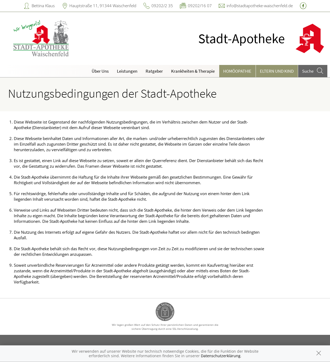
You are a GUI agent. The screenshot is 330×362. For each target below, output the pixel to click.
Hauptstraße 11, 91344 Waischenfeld (102, 5)
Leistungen (127, 71)
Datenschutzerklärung (220, 355)
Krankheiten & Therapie (193, 71)
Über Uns (100, 71)
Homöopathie (237, 71)
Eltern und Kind (277, 71)
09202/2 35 (162, 5)
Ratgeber (154, 71)
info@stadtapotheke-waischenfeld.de (260, 5)
